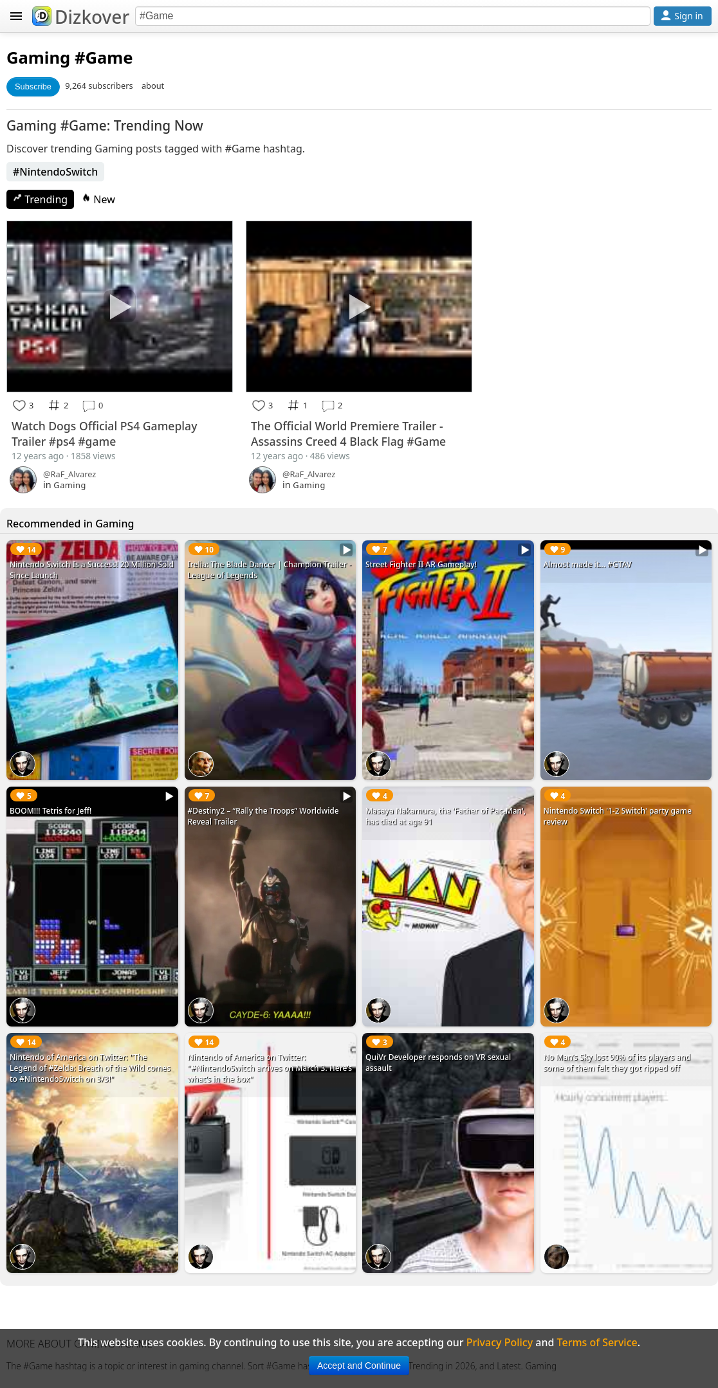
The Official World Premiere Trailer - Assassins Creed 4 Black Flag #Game (348, 433)
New (98, 199)
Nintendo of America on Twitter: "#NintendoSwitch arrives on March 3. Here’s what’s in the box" (270, 1068)
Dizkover (80, 17)
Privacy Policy (499, 1342)
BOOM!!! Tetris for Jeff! (50, 810)
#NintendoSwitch (55, 172)
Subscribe (33, 86)
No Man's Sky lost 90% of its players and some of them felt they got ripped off (617, 1062)
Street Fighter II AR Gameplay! (421, 564)
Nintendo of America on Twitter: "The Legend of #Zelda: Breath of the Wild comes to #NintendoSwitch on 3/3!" (90, 1068)
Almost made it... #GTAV (588, 564)
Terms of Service (597, 1342)
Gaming (38, 57)
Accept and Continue (359, 1365)
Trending (40, 199)
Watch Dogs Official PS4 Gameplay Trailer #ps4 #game (104, 433)
